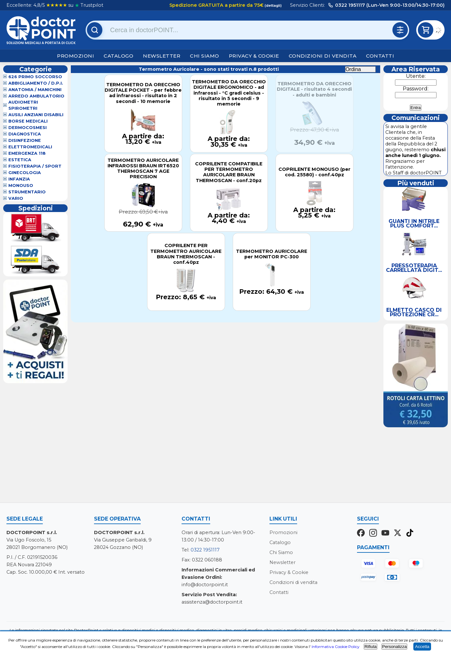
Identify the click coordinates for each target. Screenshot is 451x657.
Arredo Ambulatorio (36, 96)
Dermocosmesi (27, 127)
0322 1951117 (205, 550)
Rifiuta (370, 646)
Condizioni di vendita (323, 56)
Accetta (422, 646)
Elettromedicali (30, 146)
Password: (415, 89)
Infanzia (19, 179)
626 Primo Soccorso (35, 76)
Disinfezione (24, 140)
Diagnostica (24, 134)
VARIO (15, 198)
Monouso (20, 185)
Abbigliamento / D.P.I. (35, 83)
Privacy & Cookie (254, 56)
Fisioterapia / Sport (34, 166)
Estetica (19, 159)
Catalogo (118, 56)
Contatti (380, 56)
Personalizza (394, 646)
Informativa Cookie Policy (336, 646)
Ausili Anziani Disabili (35, 114)
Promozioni (75, 56)
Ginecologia (24, 172)
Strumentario (27, 192)
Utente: (416, 76)
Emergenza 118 (27, 153)
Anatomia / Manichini (34, 89)
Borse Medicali (28, 121)
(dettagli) (273, 5)
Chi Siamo (204, 56)
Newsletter (161, 56)
